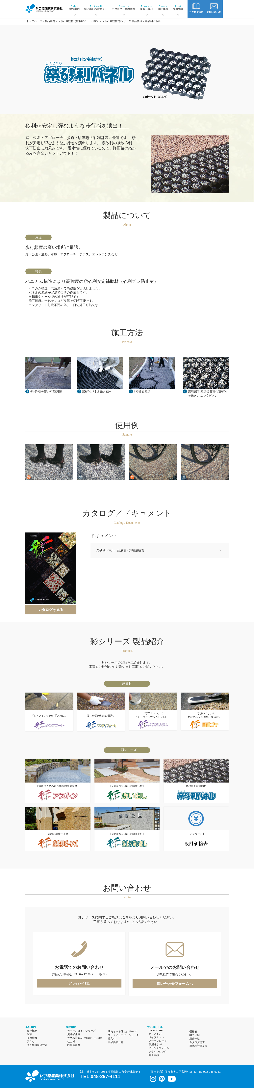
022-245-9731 (212, 1071)
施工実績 (154, 1055)
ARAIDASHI (156, 1030)
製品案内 (74, 8)
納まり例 (194, 1035)
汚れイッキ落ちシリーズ (122, 1031)
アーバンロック (158, 1040)
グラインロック (158, 1051)
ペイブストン (156, 1037)
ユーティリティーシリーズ (123, 1035)
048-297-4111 (79, 983)
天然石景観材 (86, 1037)
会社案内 (163, 8)
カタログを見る (50, 610)
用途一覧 (194, 1038)
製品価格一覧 (115, 1042)
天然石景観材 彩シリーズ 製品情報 (122, 21)
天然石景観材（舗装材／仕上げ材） (78, 21)
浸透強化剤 (73, 1034)
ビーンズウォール (159, 1047)
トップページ (34, 21)
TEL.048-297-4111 (100, 1076)
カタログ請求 (197, 1042)
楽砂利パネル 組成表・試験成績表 (120, 550)
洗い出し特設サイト (95, 8)
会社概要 (32, 1030)
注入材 (112, 1038)
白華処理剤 (73, 1045)
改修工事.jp (146, 8)
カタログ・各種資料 (123, 8)
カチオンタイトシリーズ (81, 1030)
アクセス (32, 1041)
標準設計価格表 (198, 1045)
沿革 (29, 1034)
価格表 (193, 1031)
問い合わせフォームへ (175, 984)
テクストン (155, 1033)
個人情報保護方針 (37, 1045)
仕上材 (71, 1041)
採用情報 (178, 8)
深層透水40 (155, 1044)
